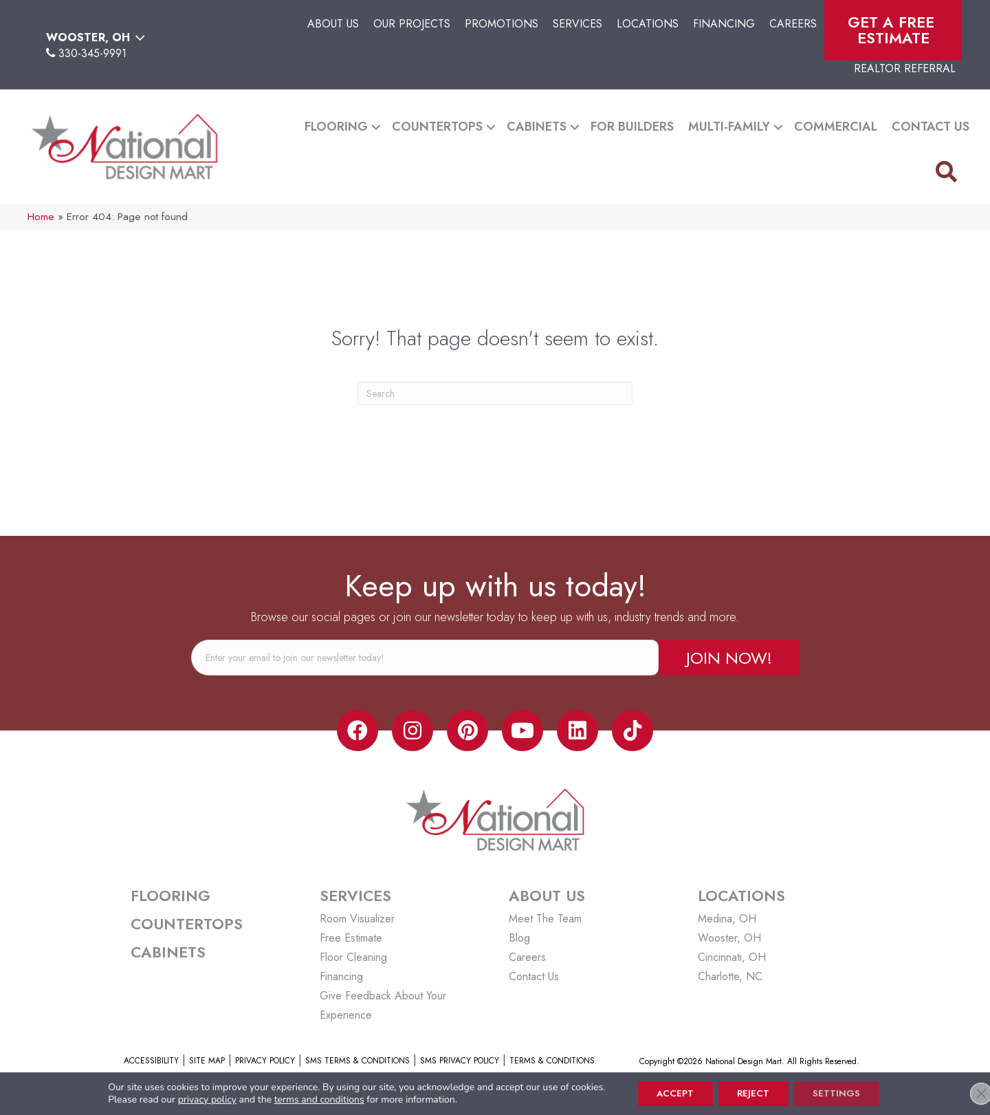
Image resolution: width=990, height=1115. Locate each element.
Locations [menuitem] (648, 24)
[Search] (495, 393)
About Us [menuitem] (333, 24)
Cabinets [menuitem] (536, 127)
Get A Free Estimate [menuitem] (893, 30)
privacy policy (199, 1098)
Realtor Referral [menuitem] (905, 68)
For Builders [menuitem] (632, 127)
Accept (670, 1093)
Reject (753, 1093)
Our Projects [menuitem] (411, 24)
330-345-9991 (92, 53)
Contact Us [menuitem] (930, 127)
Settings (842, 1093)
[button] (376, 127)
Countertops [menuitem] (437, 127)
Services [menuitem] (577, 24)
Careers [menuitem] (793, 24)
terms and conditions (311, 1098)
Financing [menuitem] (724, 24)
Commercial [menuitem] (835, 127)
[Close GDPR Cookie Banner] (968, 1093)
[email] (425, 657)
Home (41, 216)
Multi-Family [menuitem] (729, 127)
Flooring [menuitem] (336, 127)
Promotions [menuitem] (501, 24)
